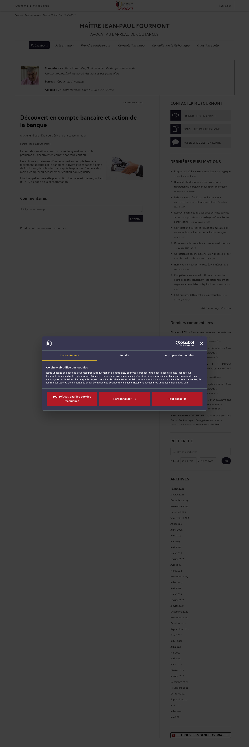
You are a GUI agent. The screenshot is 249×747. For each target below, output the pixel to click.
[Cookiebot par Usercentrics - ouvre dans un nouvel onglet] (178, 343)
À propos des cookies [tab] (179, 355)
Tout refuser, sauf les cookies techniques (72, 398)
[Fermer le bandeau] (201, 343)
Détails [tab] (124, 355)
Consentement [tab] (69, 355)
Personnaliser (124, 398)
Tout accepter (177, 398)
